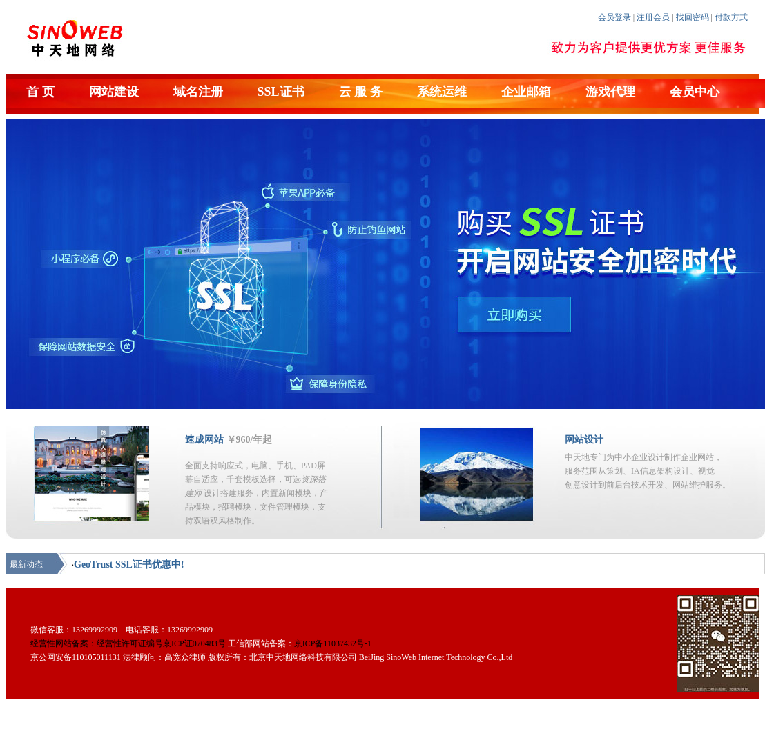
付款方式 (731, 17)
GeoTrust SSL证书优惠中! (129, 564)
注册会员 (653, 17)
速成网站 (204, 439)
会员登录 (614, 17)
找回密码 (692, 17)
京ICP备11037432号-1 (332, 643)
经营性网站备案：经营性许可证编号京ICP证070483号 (128, 643)
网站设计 (584, 439)
